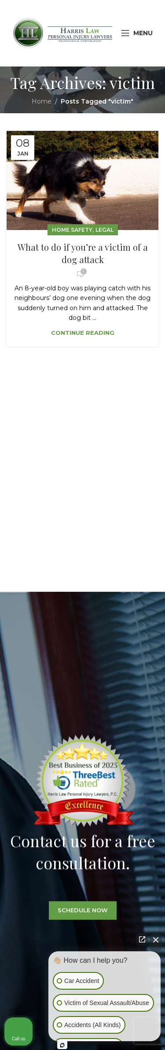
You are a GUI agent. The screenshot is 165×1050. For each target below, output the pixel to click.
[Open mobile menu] (137, 33)
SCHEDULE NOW (83, 918)
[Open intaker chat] (62, 1045)
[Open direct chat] (142, 939)
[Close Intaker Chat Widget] (156, 942)
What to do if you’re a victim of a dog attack (83, 253)
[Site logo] (62, 33)
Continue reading (82, 332)
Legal (104, 229)
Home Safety (72, 229)
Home (41, 101)
